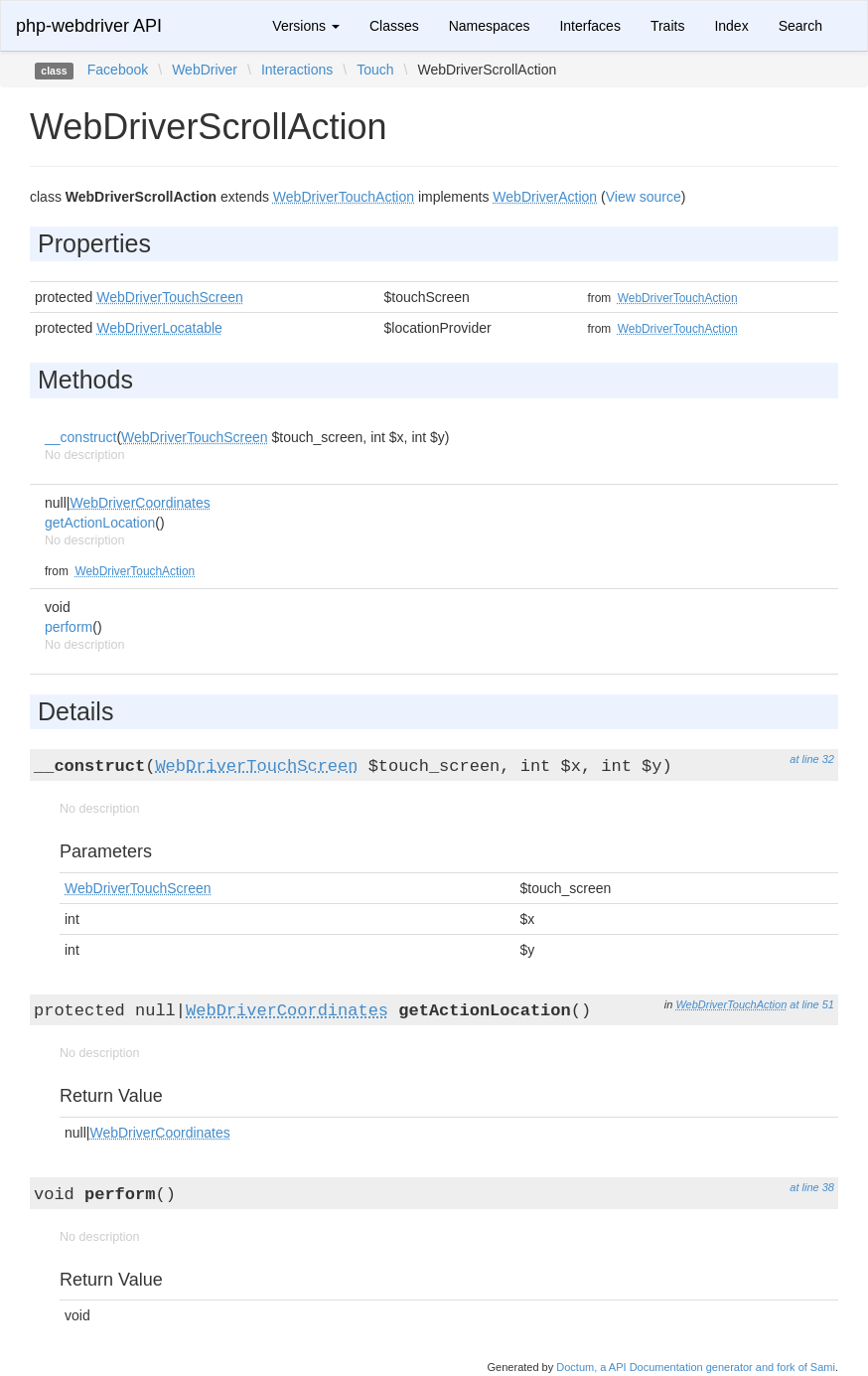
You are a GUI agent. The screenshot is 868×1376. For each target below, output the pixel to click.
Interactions (297, 69)
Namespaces (489, 26)
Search (800, 26)
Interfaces (589, 26)
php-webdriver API (89, 26)
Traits (667, 26)
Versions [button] (306, 26)
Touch (375, 69)
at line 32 (812, 759)
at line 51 (812, 1004)
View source (643, 197)
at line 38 (812, 1187)
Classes (394, 26)
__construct (80, 437)
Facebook (117, 69)
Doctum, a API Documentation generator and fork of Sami (695, 1367)
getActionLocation (100, 523)
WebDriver (204, 69)
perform (68, 627)
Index (731, 26)
